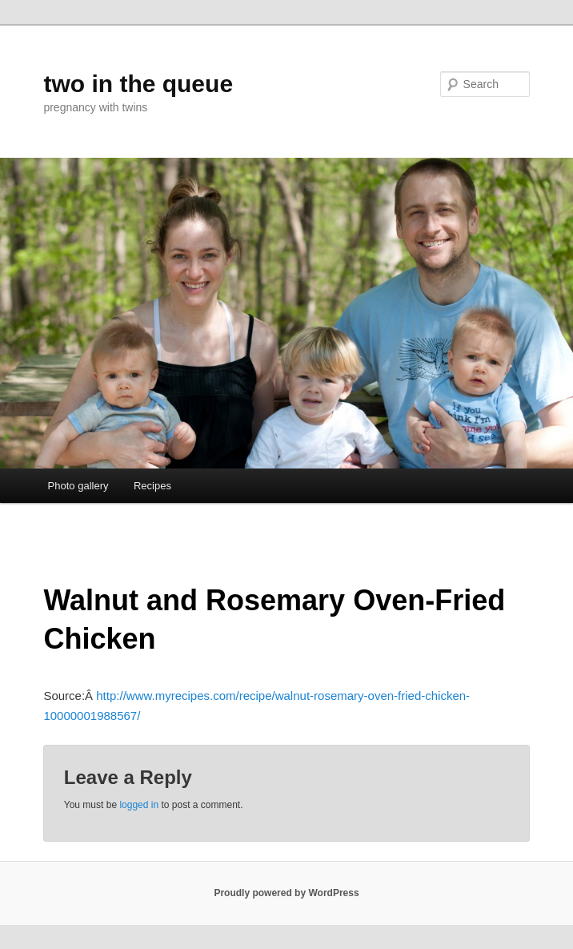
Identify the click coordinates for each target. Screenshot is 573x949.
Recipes (152, 486)
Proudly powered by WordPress (286, 893)
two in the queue (138, 83)
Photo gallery (78, 486)
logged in (138, 804)
